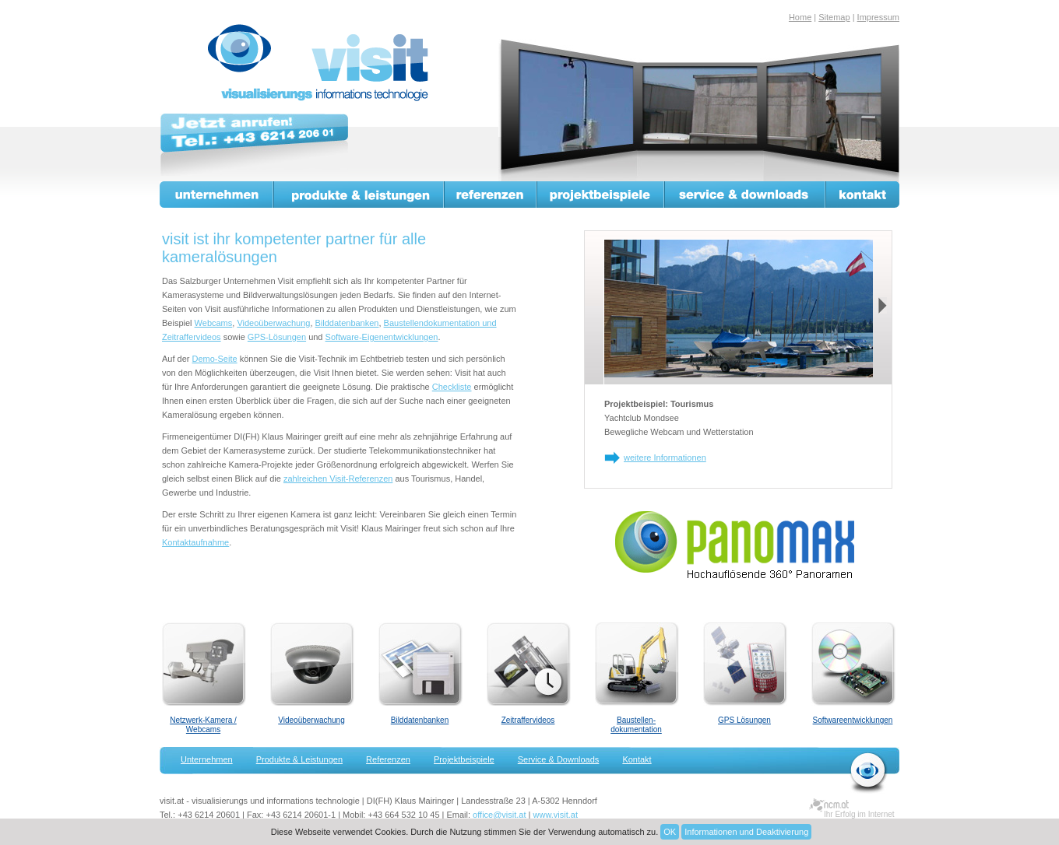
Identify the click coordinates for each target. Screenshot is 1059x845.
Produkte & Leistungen (359, 194)
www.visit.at (555, 814)
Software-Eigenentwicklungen (381, 337)
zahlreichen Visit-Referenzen (337, 478)
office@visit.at (499, 814)
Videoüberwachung (273, 323)
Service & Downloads (745, 194)
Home (800, 17)
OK (669, 831)
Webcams (214, 323)
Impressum (878, 17)
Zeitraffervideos (528, 720)
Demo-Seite (214, 358)
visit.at (321, 63)
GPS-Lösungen (277, 337)
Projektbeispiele (601, 194)
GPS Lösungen (744, 720)
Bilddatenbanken (347, 323)
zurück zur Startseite (869, 773)
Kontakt (862, 194)
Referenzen (491, 194)
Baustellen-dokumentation (636, 725)
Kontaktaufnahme (195, 542)
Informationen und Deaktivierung (746, 831)
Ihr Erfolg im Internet (859, 814)
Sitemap (834, 17)
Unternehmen (217, 194)
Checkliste (452, 386)
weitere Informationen (665, 457)
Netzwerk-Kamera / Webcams (203, 725)
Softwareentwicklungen (853, 720)
